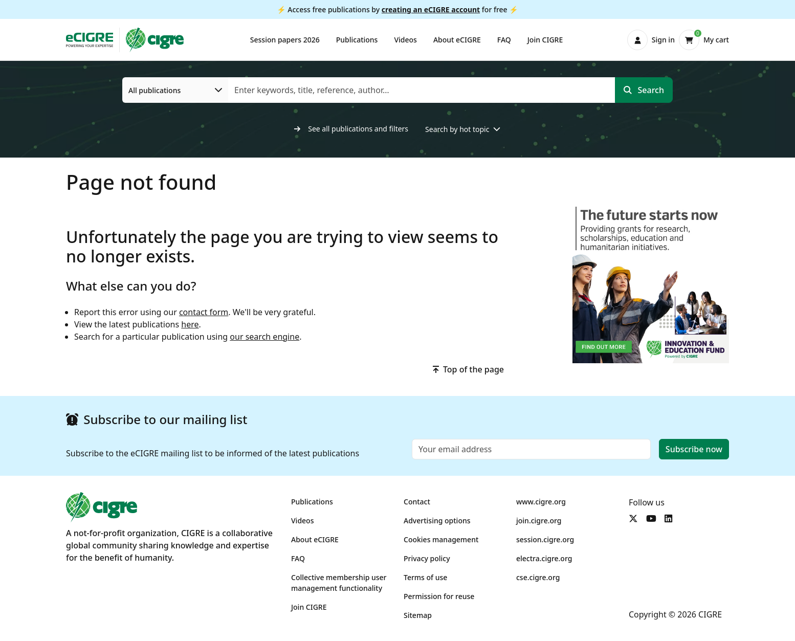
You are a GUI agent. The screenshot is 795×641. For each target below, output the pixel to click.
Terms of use (425, 577)
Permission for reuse (439, 596)
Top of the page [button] (468, 369)
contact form (203, 312)
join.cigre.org (539, 520)
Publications (357, 40)
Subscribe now (694, 449)
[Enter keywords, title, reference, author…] (421, 90)
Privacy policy (427, 558)
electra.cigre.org (544, 558)
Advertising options (437, 520)
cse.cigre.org (538, 577)
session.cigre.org (545, 539)
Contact (417, 501)
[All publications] (175, 90)
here (189, 324)
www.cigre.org (541, 501)
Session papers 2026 (285, 40)
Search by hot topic (457, 129)
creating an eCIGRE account (431, 9)
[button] (651, 40)
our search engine (264, 336)
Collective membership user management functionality (339, 582)
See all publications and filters (351, 129)
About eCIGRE (457, 40)
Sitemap (418, 615)
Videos (405, 40)
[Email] (531, 449)
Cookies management (441, 539)
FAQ (504, 40)
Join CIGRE (545, 40)
